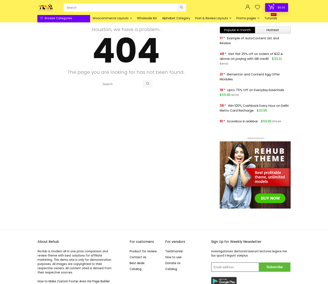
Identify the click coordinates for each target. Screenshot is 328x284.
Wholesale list (147, 18)
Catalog (135, 269)
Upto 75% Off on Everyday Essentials (255, 90)
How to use (173, 257)
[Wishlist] (257, 7)
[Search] (181, 8)
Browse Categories (56, 18)
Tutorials (270, 17)
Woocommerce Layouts (111, 18)
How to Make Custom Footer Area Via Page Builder (74, 281)
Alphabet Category (176, 18)
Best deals (137, 263)
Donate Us (172, 263)
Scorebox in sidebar (242, 121)
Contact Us (138, 257)
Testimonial (174, 251)
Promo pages (246, 18)
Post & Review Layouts (211, 18)
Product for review (143, 251)
